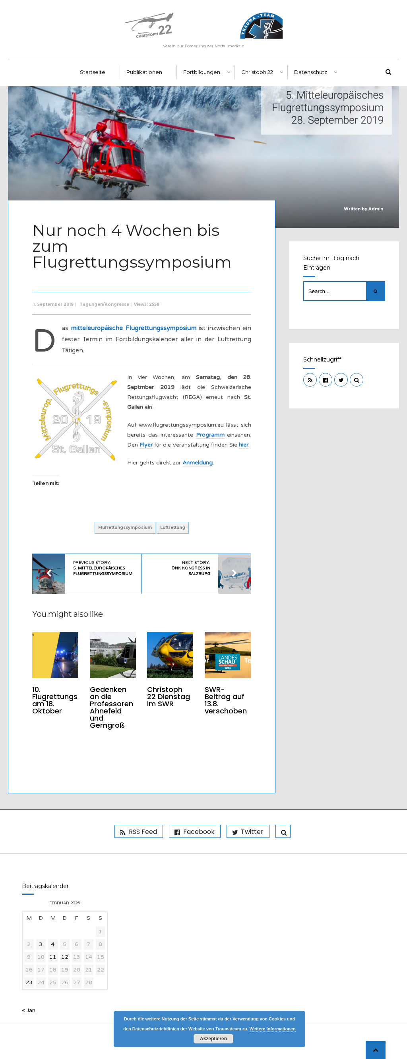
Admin (375, 209)
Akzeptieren (213, 1039)
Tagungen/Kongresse (104, 304)
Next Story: (190, 568)
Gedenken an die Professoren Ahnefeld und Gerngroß (111, 707)
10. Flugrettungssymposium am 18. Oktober (75, 700)
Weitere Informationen (273, 1028)
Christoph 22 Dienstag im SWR (168, 696)
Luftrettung (172, 527)
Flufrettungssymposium (125, 527)
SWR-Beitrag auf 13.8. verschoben (226, 700)
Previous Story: (102, 568)
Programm (210, 434)
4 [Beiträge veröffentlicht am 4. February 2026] (52, 944)
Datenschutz (310, 72)
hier (243, 444)
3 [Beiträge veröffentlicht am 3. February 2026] (41, 944)
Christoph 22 (257, 72)
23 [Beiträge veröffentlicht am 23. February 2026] (29, 982)
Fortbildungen (201, 72)
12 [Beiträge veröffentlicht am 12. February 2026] (64, 957)
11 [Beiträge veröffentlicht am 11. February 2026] (52, 957)
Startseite (92, 72)
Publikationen (144, 72)
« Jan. (29, 1010)
